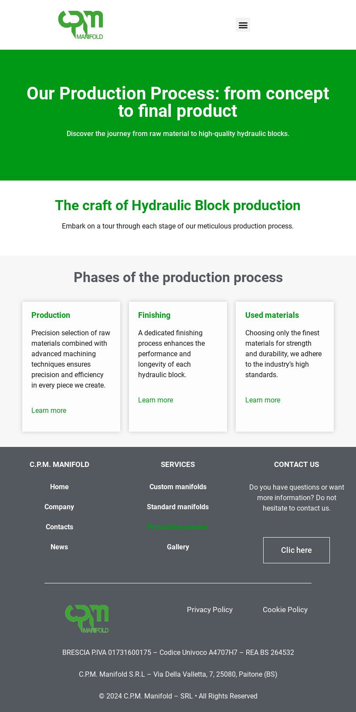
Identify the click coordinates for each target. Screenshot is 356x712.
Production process (178, 527)
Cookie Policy (285, 609)
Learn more (48, 410)
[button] (243, 24)
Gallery (178, 547)
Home (59, 487)
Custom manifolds (178, 487)
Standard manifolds (178, 507)
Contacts (59, 527)
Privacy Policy (210, 609)
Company (59, 507)
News (59, 547)
